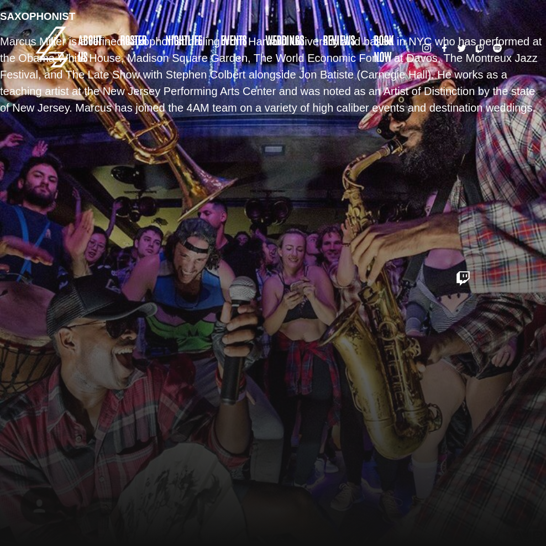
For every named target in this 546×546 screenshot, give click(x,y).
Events (233, 40)
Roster (133, 40)
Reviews (339, 40)
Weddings (284, 40)
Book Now (383, 48)
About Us (89, 48)
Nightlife (183, 40)
